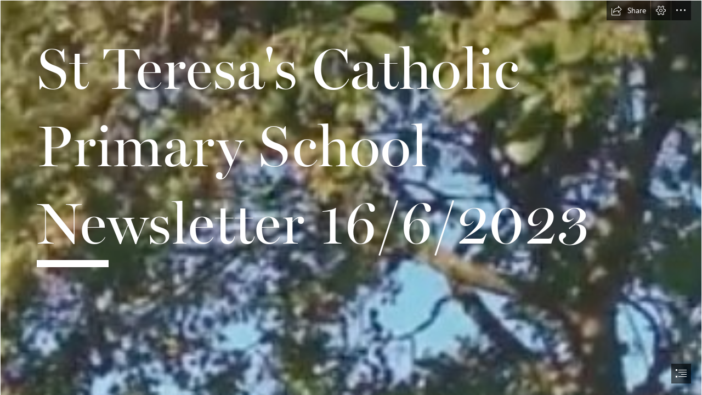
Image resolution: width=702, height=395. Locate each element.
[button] (628, 10)
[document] (351, 197)
